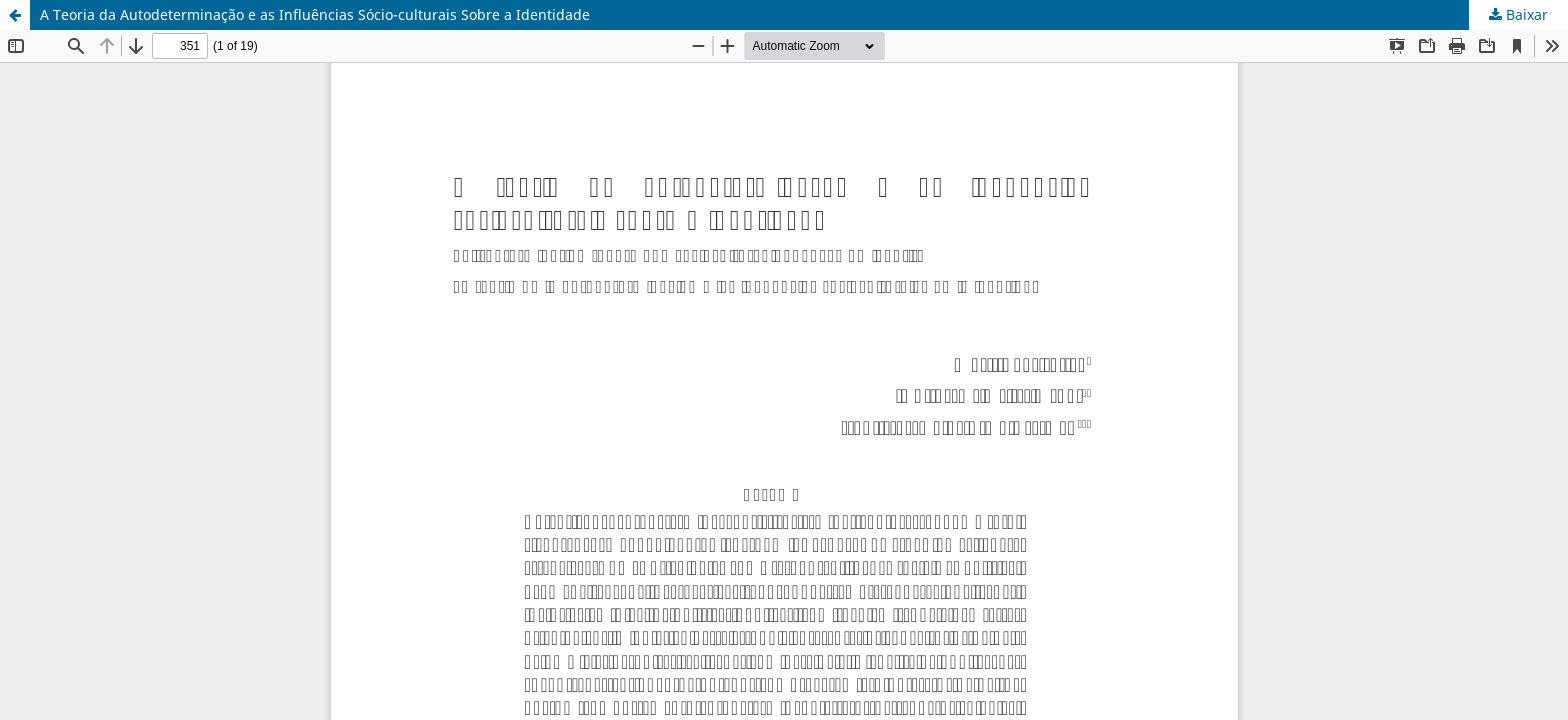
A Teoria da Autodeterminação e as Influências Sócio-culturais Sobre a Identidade (315, 14)
